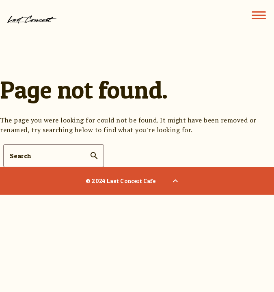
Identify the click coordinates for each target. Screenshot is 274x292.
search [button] (94, 156)
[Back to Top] (175, 181)
